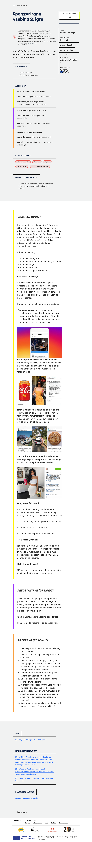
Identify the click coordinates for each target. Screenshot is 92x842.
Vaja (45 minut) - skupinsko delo (31, 92)
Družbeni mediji (23, 162)
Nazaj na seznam (20, 5)
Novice (36, 162)
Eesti (46, 823)
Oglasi (47, 162)
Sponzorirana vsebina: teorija (26, 798)
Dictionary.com (32, 43)
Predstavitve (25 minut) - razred (31, 111)
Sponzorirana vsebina (40, 166)
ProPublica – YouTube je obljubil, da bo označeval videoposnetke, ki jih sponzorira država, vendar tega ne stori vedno (34, 771)
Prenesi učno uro (69, 15)
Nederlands (37, 823)
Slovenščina (63, 823)
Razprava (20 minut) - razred (29, 132)
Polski (53, 823)
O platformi (17, 820)
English (27, 823)
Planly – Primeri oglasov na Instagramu (30, 740)
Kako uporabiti (32, 820)
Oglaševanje (22, 166)
